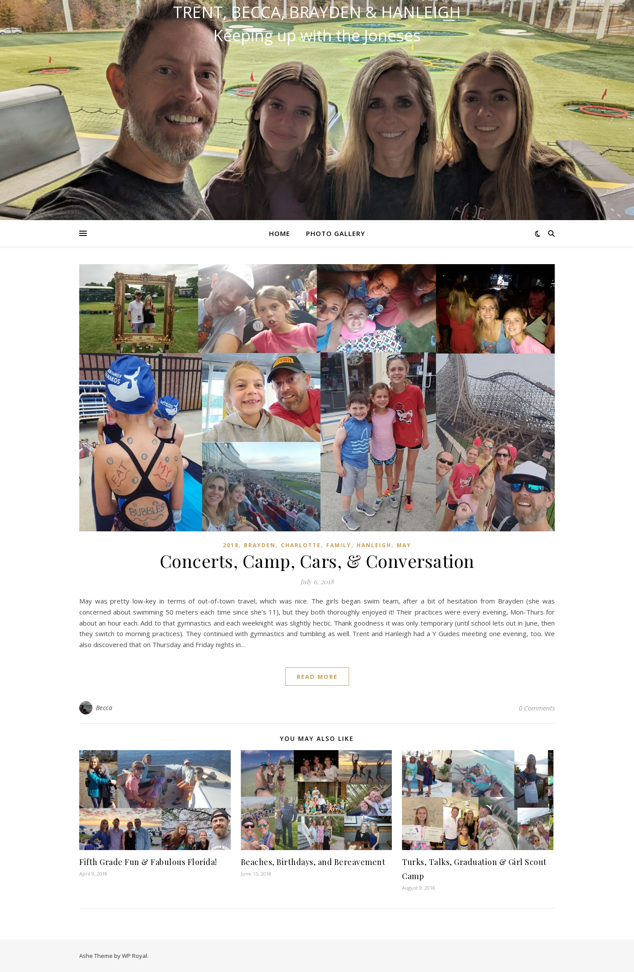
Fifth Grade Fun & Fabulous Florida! (148, 862)
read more (317, 677)
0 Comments (537, 707)
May (404, 545)
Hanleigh (374, 545)
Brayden (260, 545)
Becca (104, 707)
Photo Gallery (335, 233)
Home (279, 233)
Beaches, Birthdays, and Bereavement (313, 862)
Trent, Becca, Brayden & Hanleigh (317, 12)
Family (338, 545)
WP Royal (134, 956)
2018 (231, 545)
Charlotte (301, 545)
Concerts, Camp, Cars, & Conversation (317, 560)
